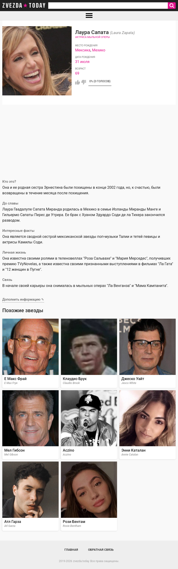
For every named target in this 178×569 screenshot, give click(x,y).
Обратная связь (101, 549)
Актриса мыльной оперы (92, 37)
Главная (71, 549)
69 (77, 73)
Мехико (98, 50)
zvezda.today (81, 561)
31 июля (82, 62)
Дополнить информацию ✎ (23, 299)
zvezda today (24, 5)
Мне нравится (77, 82)
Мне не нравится (83, 82)
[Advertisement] (89, 139)
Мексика (82, 50)
